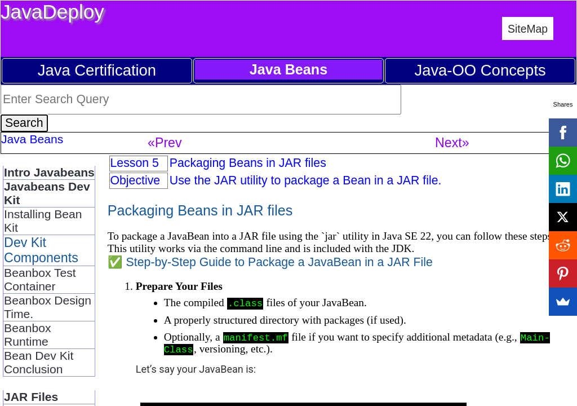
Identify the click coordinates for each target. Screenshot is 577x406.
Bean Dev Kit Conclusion (38, 362)
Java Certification (97, 70)
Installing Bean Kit (43, 221)
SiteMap (528, 29)
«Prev (165, 142)
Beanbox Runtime (27, 334)
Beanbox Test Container (40, 279)
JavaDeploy (52, 12)
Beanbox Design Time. (47, 307)
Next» (452, 142)
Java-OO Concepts (479, 70)
